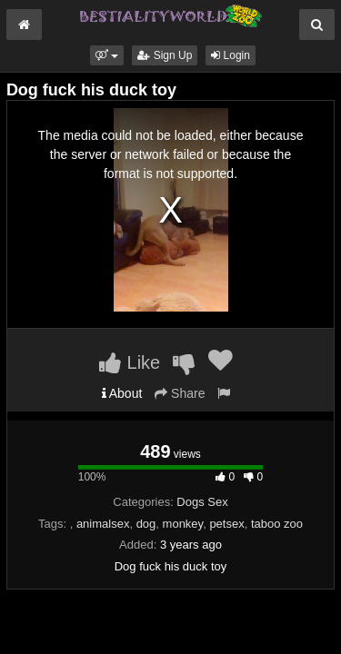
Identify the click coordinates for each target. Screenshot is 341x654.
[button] (107, 55)
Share (180, 393)
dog (146, 523)
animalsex (103, 523)
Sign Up (164, 55)
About (122, 393)
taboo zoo (277, 523)
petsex (226, 523)
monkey (183, 523)
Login (230, 55)
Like (129, 362)
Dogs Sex (201, 502)
